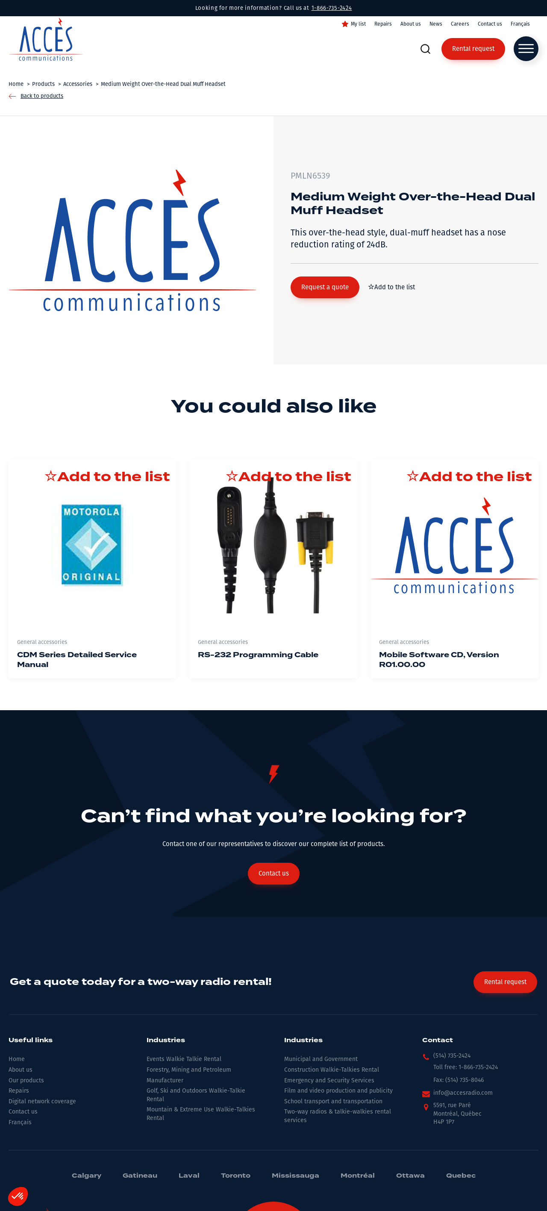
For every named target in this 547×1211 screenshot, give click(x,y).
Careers (460, 24)
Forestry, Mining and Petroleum (189, 1069)
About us (410, 24)
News (435, 24)
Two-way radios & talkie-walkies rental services (337, 1116)
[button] (325, 287)
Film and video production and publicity (338, 1090)
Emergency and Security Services (329, 1080)
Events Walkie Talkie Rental (184, 1059)
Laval (189, 1176)
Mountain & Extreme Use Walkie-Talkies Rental (201, 1114)
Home (17, 1059)
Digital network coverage (42, 1101)
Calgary (86, 1176)
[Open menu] (526, 48)
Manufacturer (165, 1080)
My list (358, 24)
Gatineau (140, 1176)
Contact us (490, 24)
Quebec (461, 1176)
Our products (26, 1080)
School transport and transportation (333, 1101)
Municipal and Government (321, 1059)
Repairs (383, 24)
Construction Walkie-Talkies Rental (331, 1069)
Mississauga (295, 1176)
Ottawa (410, 1176)
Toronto (235, 1176)
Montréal (358, 1176)
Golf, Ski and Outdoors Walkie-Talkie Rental (196, 1095)
